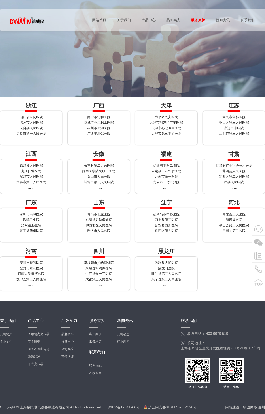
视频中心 (67, 341)
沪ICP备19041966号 (124, 407)
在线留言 (95, 373)
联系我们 (247, 20)
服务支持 (198, 20)
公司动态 (123, 334)
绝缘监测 (34, 356)
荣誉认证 (67, 356)
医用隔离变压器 (38, 334)
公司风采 (67, 349)
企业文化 (6, 341)
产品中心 (149, 20)
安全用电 (34, 341)
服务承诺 (95, 341)
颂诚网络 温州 (254, 407)
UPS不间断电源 (39, 349)
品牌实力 (173, 20)
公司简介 (6, 334)
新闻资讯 (223, 20)
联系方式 (95, 365)
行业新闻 (123, 341)
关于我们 (124, 20)
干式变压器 (35, 364)
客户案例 (95, 334)
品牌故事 (67, 334)
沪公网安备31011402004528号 (172, 407)
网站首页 (99, 20)
